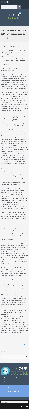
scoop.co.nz (18, 344)
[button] (14, 21)
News (6, 379)
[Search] (19, 7)
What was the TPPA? (10, 378)
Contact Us (7, 381)
